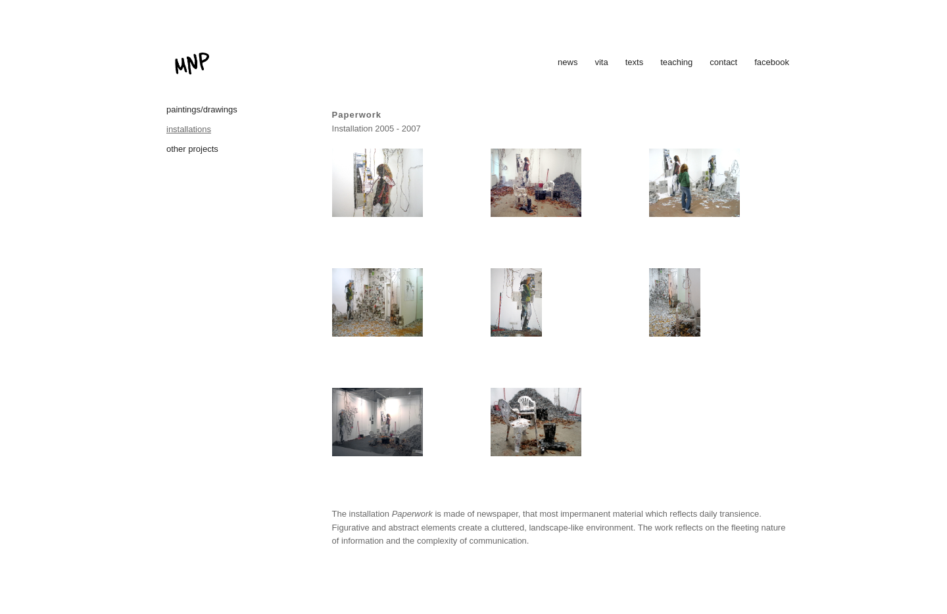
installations (188, 129)
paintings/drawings (201, 109)
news (567, 62)
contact (723, 62)
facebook (771, 62)
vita (601, 62)
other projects (192, 149)
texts (634, 62)
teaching (676, 62)
